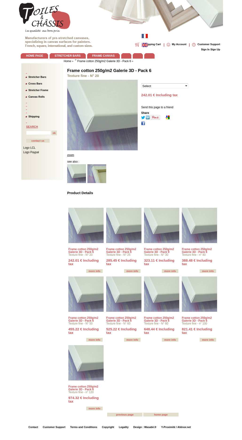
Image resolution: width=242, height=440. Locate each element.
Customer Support (54, 427)
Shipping (33, 116)
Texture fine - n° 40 (194, 254)
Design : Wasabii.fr (144, 427)
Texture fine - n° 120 (81, 392)
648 (159, 331)
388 (197, 262)
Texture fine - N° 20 (80, 254)
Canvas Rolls (36, 96)
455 (83, 331)
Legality (124, 427)
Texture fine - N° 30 (156, 254)
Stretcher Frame (38, 90)
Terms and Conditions (83, 427)
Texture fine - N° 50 (80, 323)
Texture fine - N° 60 (118, 323)
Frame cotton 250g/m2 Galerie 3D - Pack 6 (109, 70)
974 (83, 399)
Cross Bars (35, 83)
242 (83, 262)
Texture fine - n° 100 (194, 323)
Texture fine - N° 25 (118, 254)
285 (121, 262)
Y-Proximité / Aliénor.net (176, 427)
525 (121, 331)
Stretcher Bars (37, 77)
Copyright (108, 427)
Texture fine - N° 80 (156, 323)
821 (197, 331)
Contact (33, 427)
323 (159, 262)
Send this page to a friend (157, 107)
